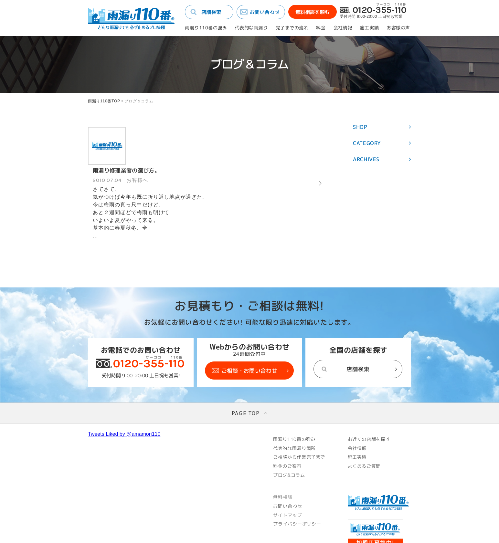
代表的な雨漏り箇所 (295, 412)
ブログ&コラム (289, 439)
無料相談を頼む (312, 12)
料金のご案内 (288, 430)
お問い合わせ (265, 12)
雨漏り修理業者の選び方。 (161, 132)
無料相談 (282, 461)
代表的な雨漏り (251, 28)
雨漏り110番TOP (104, 101)
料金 (320, 28)
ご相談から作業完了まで (300, 421)
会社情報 (343, 28)
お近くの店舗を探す (370, 403)
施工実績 (369, 28)
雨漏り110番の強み (206, 28)
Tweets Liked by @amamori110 (124, 397)
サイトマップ (288, 479)
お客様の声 (398, 28)
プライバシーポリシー (297, 488)
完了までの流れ (292, 28)
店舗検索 (211, 12)
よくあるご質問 (365, 430)
